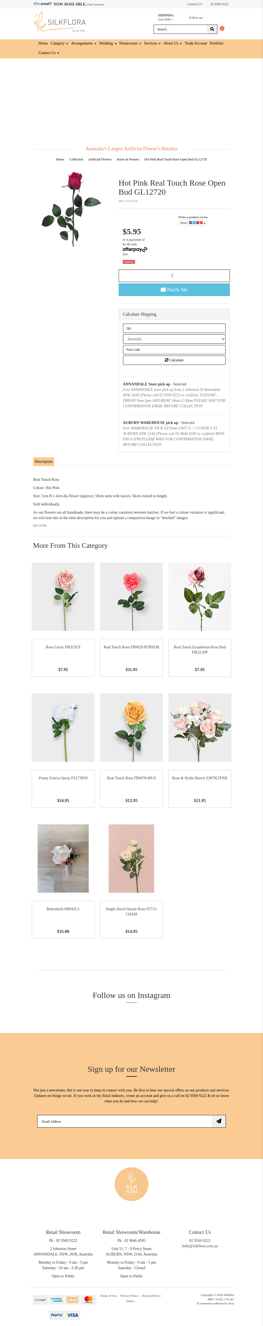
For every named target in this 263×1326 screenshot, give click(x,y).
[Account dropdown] (181, 3)
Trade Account (196, 43)
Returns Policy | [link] (151, 1295)
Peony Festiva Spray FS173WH (63, 778)
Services (152, 43)
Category (59, 43)
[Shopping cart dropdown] (221, 27)
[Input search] (180, 29)
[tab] (44, 461)
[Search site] (212, 29)
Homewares (130, 43)
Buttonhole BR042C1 (63, 909)
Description (43, 461)
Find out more (95, 4)
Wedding (108, 43)
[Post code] (174, 349)
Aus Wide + (170, 16)
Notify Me (174, 289)
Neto (231, 1303)
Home (43, 43)
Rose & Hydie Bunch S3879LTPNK (199, 778)
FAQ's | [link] (130, 1300)
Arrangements (84, 43)
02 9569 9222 (217, 3)
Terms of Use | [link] (109, 1295)
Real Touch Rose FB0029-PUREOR (131, 647)
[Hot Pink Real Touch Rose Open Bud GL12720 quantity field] (174, 275)
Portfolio (217, 43)
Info (125, 254)
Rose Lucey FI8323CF (63, 647)
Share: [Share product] (193, 223)
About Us (172, 43)
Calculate (174, 360)
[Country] (174, 339)
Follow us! (196, 18)
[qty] (174, 328)
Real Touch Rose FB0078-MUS (131, 778)
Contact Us (194, 4)
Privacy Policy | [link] (130, 1295)
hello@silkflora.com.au (200, 1246)
